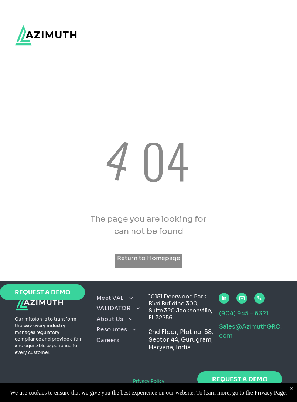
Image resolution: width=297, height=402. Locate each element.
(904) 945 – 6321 (244, 313)
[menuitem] (119, 298)
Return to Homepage (148, 258)
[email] (241, 299)
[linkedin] (224, 299)
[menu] (280, 37)
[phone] (259, 299)
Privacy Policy (148, 381)
